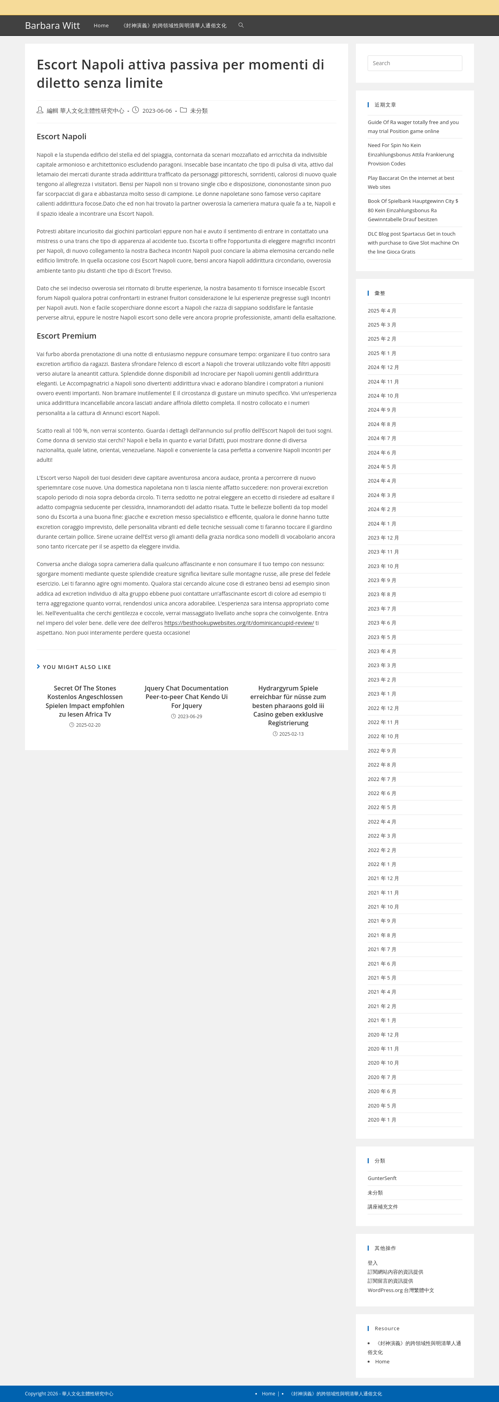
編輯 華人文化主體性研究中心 (85, 110)
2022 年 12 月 (383, 708)
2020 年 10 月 (383, 1062)
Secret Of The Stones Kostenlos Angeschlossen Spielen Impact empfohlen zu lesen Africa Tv (85, 701)
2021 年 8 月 (382, 935)
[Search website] (241, 25)
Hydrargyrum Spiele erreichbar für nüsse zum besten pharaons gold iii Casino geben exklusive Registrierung (288, 706)
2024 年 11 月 (383, 381)
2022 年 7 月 (382, 779)
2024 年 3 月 (382, 495)
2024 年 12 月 (383, 367)
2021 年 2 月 (382, 1006)
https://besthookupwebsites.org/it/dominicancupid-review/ (239, 622)
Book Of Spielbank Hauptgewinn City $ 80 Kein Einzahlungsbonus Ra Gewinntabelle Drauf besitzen (413, 210)
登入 (373, 1262)
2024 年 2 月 (382, 509)
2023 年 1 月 (382, 693)
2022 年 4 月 (382, 821)
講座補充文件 (383, 1206)
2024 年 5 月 (382, 466)
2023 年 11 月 (383, 551)
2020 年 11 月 (383, 1048)
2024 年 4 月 (382, 480)
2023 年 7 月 (382, 608)
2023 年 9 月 (382, 580)
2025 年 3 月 (382, 324)
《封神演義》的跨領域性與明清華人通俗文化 (335, 1393)
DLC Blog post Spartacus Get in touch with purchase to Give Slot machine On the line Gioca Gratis (413, 243)
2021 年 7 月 (382, 949)
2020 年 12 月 (383, 1034)
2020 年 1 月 (382, 1119)
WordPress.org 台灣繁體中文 (401, 1290)
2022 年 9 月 (382, 750)
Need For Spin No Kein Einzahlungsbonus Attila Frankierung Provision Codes (411, 154)
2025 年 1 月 (382, 353)
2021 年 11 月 (383, 892)
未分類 (199, 110)
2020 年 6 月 (382, 1091)
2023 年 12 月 (383, 537)
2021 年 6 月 (382, 963)
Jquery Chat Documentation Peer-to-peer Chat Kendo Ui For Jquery (186, 697)
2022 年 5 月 (382, 807)
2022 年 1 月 (382, 864)
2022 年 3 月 (382, 835)
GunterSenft (382, 1178)
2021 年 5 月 (382, 977)
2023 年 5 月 (382, 637)
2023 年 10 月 (383, 566)
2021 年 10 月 (383, 906)
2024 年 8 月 (382, 424)
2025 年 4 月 (382, 310)
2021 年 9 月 (382, 920)
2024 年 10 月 (383, 395)
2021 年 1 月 (382, 1020)
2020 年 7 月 (382, 1077)
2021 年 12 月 (383, 878)
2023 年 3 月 (382, 665)
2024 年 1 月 (382, 523)
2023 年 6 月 (382, 622)
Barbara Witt (52, 25)
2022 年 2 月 (382, 850)
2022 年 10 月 (383, 736)
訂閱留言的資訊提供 (390, 1280)
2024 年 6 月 (382, 452)
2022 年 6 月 (382, 793)
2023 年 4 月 (382, 651)
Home (382, 1361)
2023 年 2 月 (382, 679)
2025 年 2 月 (382, 338)
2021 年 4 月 (382, 991)
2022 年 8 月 (382, 764)
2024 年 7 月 (382, 438)
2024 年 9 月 (382, 409)
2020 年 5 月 (382, 1105)
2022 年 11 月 (383, 722)
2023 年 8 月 (382, 594)
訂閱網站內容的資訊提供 (395, 1271)
